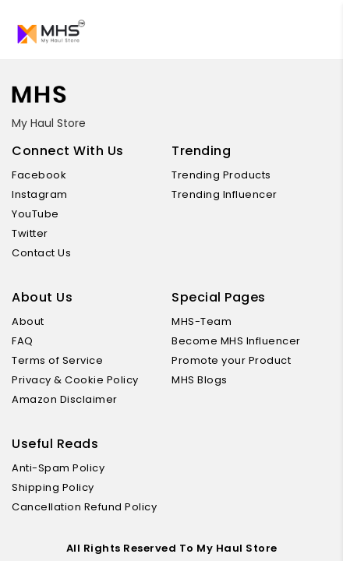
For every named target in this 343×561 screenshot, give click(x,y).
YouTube (41, 213)
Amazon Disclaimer (70, 399)
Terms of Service (63, 360)
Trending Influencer (230, 194)
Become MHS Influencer (242, 340)
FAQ (28, 340)
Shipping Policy (58, 487)
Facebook (44, 175)
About (33, 321)
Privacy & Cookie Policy (81, 379)
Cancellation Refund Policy (90, 506)
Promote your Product (237, 360)
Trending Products (227, 175)
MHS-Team (207, 321)
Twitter (35, 233)
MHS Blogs (205, 379)
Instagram (45, 194)
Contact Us (47, 252)
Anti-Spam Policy (63, 467)
